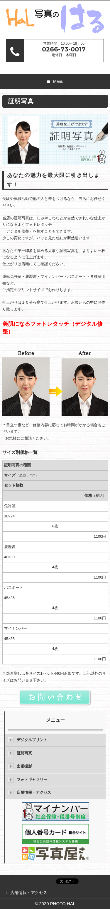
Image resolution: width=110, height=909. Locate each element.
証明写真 (24, 753)
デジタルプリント (32, 740)
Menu (58, 81)
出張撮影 (24, 766)
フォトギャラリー (32, 779)
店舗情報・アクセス (34, 792)
